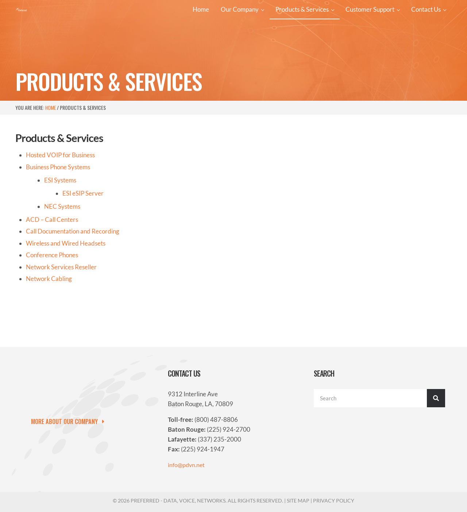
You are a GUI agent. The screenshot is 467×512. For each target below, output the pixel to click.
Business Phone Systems (58, 195)
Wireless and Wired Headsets (65, 272)
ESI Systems (60, 208)
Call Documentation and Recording (72, 259)
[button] (71, 421)
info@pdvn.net (187, 465)
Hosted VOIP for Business (60, 183)
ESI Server (83, 222)
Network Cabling (49, 307)
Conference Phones (52, 284)
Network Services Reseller (61, 295)
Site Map (298, 500)
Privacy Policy (333, 500)
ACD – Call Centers (52, 248)
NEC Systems (62, 235)
